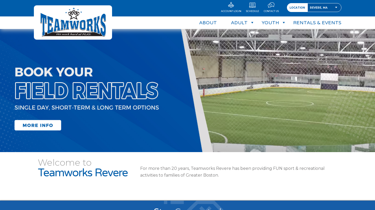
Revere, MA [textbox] (319, 7)
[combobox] (324, 7)
